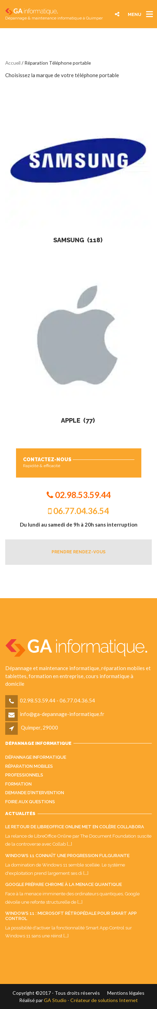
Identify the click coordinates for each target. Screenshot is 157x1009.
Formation (18, 784)
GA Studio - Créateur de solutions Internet (91, 1000)
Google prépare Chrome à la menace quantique (63, 884)
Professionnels (24, 775)
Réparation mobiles (29, 766)
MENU (134, 14)
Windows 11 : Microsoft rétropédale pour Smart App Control (71, 916)
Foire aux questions (30, 801)
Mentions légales (125, 993)
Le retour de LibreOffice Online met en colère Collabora (74, 826)
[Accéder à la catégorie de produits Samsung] (78, 163)
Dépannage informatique (35, 757)
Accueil (13, 63)
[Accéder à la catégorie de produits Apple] (78, 343)
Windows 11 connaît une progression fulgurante (67, 855)
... (69, 844)
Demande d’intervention (34, 792)
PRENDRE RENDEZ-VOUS (78, 552)
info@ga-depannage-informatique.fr (62, 714)
